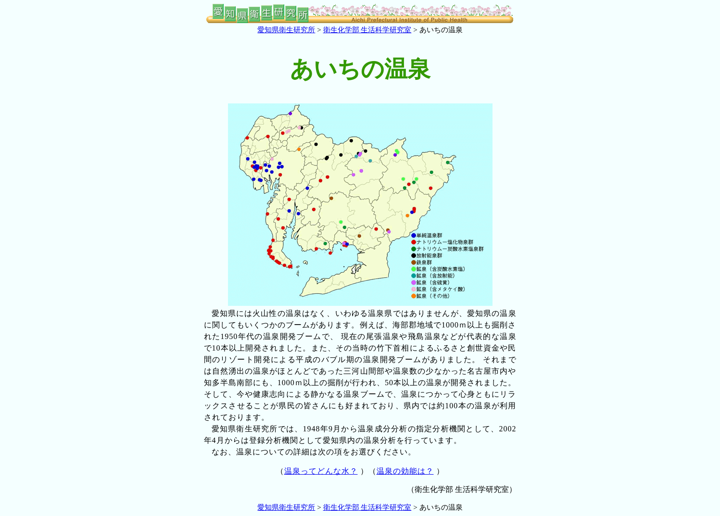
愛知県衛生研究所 (286, 29)
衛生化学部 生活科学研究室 (367, 29)
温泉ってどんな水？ (321, 471)
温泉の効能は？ (405, 471)
